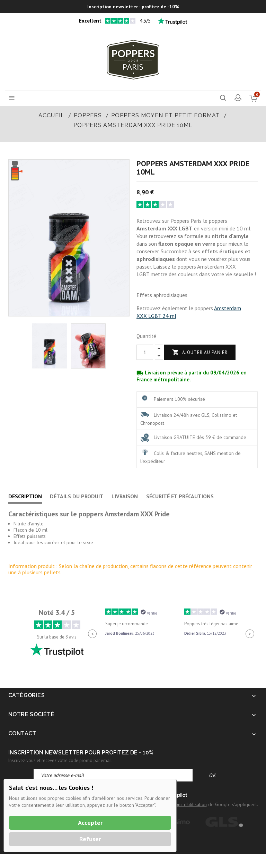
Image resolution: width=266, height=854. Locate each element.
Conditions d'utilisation (184, 804)
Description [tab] (25, 496)
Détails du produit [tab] (77, 496)
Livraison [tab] (125, 496)
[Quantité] (144, 352)
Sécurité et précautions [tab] (180, 496)
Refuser (90, 839)
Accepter (90, 823)
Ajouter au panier (200, 352)
